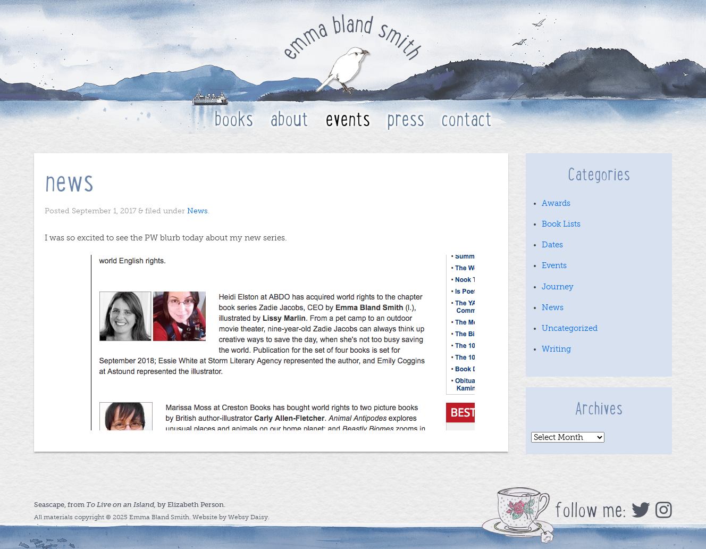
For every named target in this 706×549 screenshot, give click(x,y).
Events (347, 119)
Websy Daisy (248, 517)
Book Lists (561, 224)
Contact (466, 119)
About (289, 119)
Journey (558, 286)
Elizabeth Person (195, 505)
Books (233, 119)
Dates (552, 244)
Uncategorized (570, 328)
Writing (556, 349)
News (197, 211)
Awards (556, 203)
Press (405, 119)
